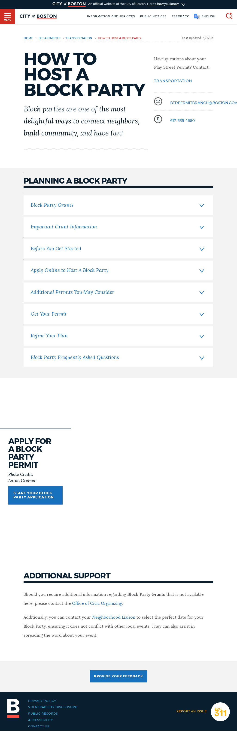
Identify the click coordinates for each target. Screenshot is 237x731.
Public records (43, 713)
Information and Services (111, 16)
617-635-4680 (182, 121)
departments (49, 38)
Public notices (153, 16)
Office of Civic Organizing (97, 604)
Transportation (173, 81)
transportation (79, 38)
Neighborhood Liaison (114, 617)
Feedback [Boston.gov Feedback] (180, 16)
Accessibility (40, 720)
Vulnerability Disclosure (52, 707)
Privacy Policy (42, 701)
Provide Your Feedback (118, 676)
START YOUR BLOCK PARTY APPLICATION (33, 495)
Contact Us (38, 726)
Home (28, 38)
